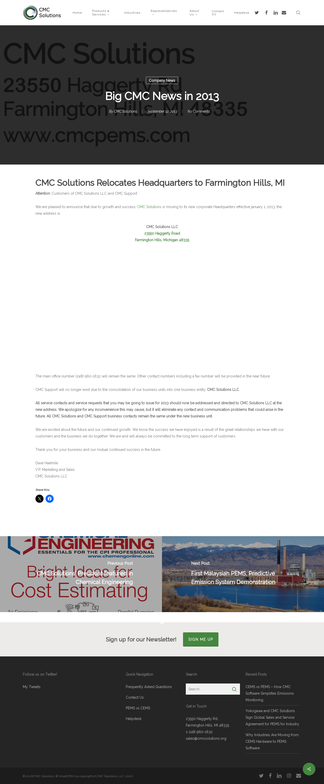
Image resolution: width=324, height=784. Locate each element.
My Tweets (31, 687)
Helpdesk (133, 719)
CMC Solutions (125, 111)
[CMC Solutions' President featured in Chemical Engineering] (81, 574)
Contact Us (135, 697)
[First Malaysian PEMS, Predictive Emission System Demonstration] (243, 574)
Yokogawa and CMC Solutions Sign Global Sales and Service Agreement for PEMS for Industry (272, 717)
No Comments (199, 111)
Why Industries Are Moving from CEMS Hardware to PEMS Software (272, 741)
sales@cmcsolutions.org (206, 738)
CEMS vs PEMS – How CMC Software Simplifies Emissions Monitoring (270, 693)
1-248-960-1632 (199, 732)
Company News (162, 80)
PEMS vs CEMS (138, 708)
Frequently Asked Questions (149, 687)
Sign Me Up (200, 639)
